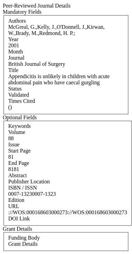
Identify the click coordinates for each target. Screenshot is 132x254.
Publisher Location (29, 181)
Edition (16, 200)
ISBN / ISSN (22, 188)
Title (13, 70)
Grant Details (23, 244)
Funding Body (24, 238)
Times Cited (21, 101)
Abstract (17, 175)
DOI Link (19, 218)
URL (13, 206)
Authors (17, 21)
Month (15, 52)
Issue (14, 144)
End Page (18, 163)
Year (13, 39)
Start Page (19, 151)
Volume (16, 132)
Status (15, 89)
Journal (16, 58)
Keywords (19, 126)
